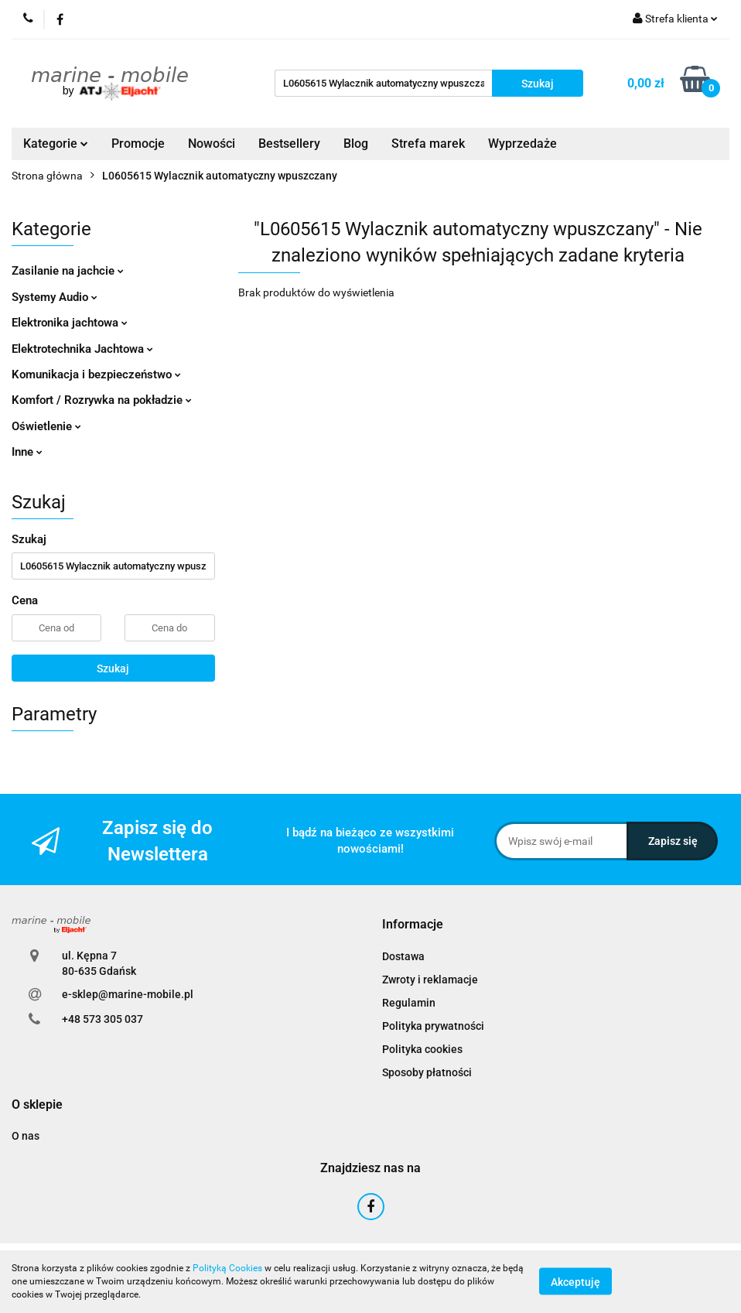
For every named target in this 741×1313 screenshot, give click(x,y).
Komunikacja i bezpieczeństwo (96, 374)
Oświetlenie (46, 426)
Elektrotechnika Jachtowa (82, 349)
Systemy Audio (54, 297)
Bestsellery (289, 143)
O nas (25, 1136)
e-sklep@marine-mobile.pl (127, 994)
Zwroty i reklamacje (430, 979)
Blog (355, 143)
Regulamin (408, 1003)
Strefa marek (428, 143)
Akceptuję (575, 1282)
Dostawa (403, 956)
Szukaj (113, 668)
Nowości (211, 143)
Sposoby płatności (427, 1072)
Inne (27, 452)
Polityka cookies (422, 1049)
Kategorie (55, 143)
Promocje (138, 143)
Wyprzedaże (522, 143)
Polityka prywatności (433, 1026)
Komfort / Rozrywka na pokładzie (102, 400)
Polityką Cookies (227, 1268)
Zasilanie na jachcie (68, 271)
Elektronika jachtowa (70, 323)
